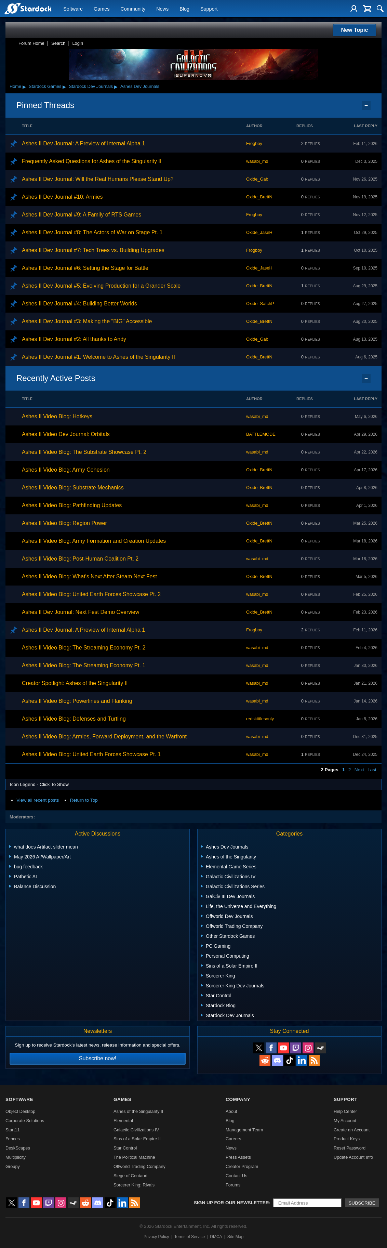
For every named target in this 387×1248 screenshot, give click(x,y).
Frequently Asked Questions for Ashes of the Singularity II (91, 161)
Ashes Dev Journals (139, 86)
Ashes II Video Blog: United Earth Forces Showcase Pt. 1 (91, 754)
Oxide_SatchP (260, 303)
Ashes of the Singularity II (138, 1111)
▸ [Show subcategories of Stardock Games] (64, 86)
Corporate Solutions (24, 1120)
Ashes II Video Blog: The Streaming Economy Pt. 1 (83, 665)
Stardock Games (45, 86)
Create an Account (352, 1129)
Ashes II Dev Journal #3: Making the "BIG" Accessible (87, 321)
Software (73, 9)
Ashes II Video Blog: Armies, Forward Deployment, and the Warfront (104, 736)
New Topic (354, 30)
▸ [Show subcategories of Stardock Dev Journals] (116, 86)
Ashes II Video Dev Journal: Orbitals (66, 434)
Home (15, 86)
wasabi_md (257, 161)
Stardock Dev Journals (91, 86)
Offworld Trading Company (139, 1166)
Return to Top (83, 800)
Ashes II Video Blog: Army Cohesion (66, 470)
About (231, 1111)
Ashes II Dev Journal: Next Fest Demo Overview (80, 612)
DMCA (216, 1236)
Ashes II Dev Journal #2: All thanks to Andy (74, 339)
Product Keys (347, 1138)
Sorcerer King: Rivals (134, 1184)
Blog (184, 9)
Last (372, 769)
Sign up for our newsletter (231, 1202)
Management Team (244, 1129)
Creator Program (242, 1166)
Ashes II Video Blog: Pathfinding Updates (72, 505)
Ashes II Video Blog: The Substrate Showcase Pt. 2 (84, 452)
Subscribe (361, 1203)
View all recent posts (37, 800)
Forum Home (31, 43)
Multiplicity (15, 1157)
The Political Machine (134, 1157)
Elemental (123, 1120)
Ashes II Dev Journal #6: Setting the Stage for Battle (85, 268)
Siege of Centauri (130, 1175)
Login (77, 43)
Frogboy (254, 143)
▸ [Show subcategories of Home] (24, 86)
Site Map (235, 1236)
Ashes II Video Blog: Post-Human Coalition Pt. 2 (80, 559)
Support (208, 9)
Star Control (125, 1148)
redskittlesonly (260, 718)
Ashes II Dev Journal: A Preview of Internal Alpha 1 (83, 143)
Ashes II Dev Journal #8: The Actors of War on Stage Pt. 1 (92, 232)
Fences (12, 1138)
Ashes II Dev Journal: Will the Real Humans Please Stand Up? (98, 179)
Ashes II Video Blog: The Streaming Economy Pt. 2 (83, 648)
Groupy (12, 1166)
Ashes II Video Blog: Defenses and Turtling (74, 719)
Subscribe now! (97, 1058)
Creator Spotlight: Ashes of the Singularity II (75, 683)
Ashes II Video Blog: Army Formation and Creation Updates (94, 541)
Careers (233, 1138)
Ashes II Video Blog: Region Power (64, 523)
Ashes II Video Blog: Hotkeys (57, 416)
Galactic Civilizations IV (136, 1129)
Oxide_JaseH (259, 232)
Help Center (345, 1111)
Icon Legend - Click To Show (39, 784)
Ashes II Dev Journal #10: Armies (62, 197)
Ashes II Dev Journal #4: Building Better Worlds (79, 303)
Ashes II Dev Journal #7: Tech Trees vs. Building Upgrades (93, 250)
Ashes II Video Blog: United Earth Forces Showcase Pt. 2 (91, 594)
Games (101, 9)
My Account (345, 1120)
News (162, 9)
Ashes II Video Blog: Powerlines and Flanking (77, 701)
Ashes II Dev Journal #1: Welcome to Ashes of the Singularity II (98, 357)
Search (58, 43)
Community (132, 9)
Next (359, 769)
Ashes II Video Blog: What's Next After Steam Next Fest (89, 576)
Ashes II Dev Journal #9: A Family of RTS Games (81, 215)
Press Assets (238, 1157)
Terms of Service (189, 1236)
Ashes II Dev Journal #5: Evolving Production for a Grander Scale (101, 286)
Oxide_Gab (257, 179)
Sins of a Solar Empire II (137, 1138)
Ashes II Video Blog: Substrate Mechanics (73, 487)
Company (238, 1099)
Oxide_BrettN (259, 196)
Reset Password (349, 1148)
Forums (233, 1184)
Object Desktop (20, 1111)
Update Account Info (353, 1157)
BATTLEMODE (261, 434)
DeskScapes (17, 1148)
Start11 (12, 1129)
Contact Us (236, 1175)
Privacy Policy (156, 1236)
